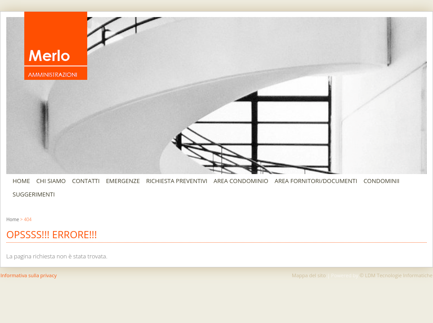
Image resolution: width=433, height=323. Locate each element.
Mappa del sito (309, 275)
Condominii (381, 181)
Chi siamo (51, 181)
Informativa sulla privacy (28, 275)
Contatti (85, 181)
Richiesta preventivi (176, 181)
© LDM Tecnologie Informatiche (396, 275)
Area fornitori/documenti (316, 181)
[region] (216, 95)
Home (21, 181)
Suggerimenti (34, 194)
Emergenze (123, 181)
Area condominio (241, 181)
